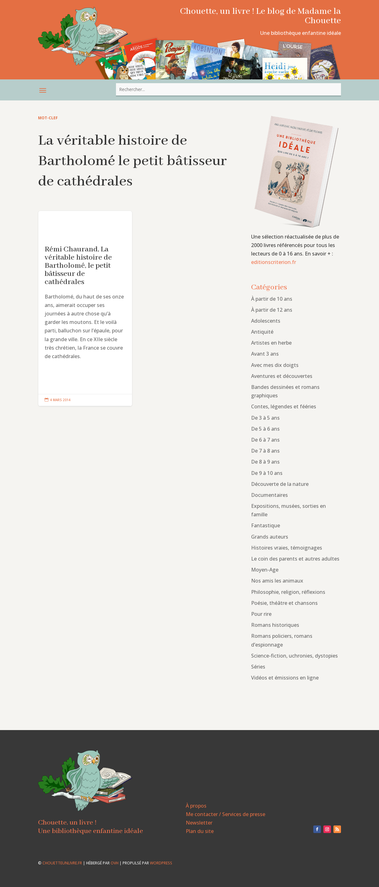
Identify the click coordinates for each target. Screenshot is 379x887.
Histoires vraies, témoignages (286, 547)
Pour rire (261, 613)
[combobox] (228, 89)
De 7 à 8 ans (265, 450)
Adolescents (265, 320)
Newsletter (199, 822)
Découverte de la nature (280, 484)
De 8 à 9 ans (265, 461)
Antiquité (262, 331)
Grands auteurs (269, 536)
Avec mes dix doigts (275, 365)
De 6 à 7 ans (265, 439)
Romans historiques (275, 624)
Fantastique (265, 525)
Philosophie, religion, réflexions (288, 592)
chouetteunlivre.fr (62, 863)
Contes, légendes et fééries (283, 406)
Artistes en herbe (271, 342)
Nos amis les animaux (277, 580)
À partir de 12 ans (271, 309)
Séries (258, 666)
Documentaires (269, 495)
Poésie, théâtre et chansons (284, 602)
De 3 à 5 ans (265, 417)
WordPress (161, 863)
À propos (196, 805)
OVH (114, 863)
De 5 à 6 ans (265, 428)
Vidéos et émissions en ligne (285, 677)
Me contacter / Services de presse (225, 814)
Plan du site (200, 831)
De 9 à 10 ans (267, 473)
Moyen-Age (264, 569)
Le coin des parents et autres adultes (295, 558)
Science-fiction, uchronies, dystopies (294, 655)
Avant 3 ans (265, 353)
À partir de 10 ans (271, 298)
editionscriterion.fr (273, 262)
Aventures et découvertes (281, 376)
